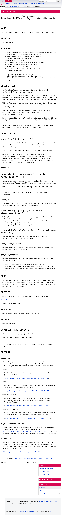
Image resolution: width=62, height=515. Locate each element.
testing (41, 491)
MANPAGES (9, 0)
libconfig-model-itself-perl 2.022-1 (48, 501)
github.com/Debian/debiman (26, 511)
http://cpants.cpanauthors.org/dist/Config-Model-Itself (26, 378)
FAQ (26, 4)
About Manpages (18, 4)
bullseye (9, 6)
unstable (42, 493)
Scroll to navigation (9, 11)
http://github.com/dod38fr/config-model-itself (21, 452)
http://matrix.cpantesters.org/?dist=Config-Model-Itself (27, 405)
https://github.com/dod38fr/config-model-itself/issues (24, 431)
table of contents (46, 479)
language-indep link (46, 468)
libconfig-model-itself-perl (19, 6)
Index (8, 4)
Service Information (37, 4)
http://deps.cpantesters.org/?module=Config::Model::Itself (27, 418)
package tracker (44, 471)
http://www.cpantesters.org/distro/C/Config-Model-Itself (27, 391)
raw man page (44, 474)
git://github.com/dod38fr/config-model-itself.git (33, 458)
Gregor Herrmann (7, 300)
